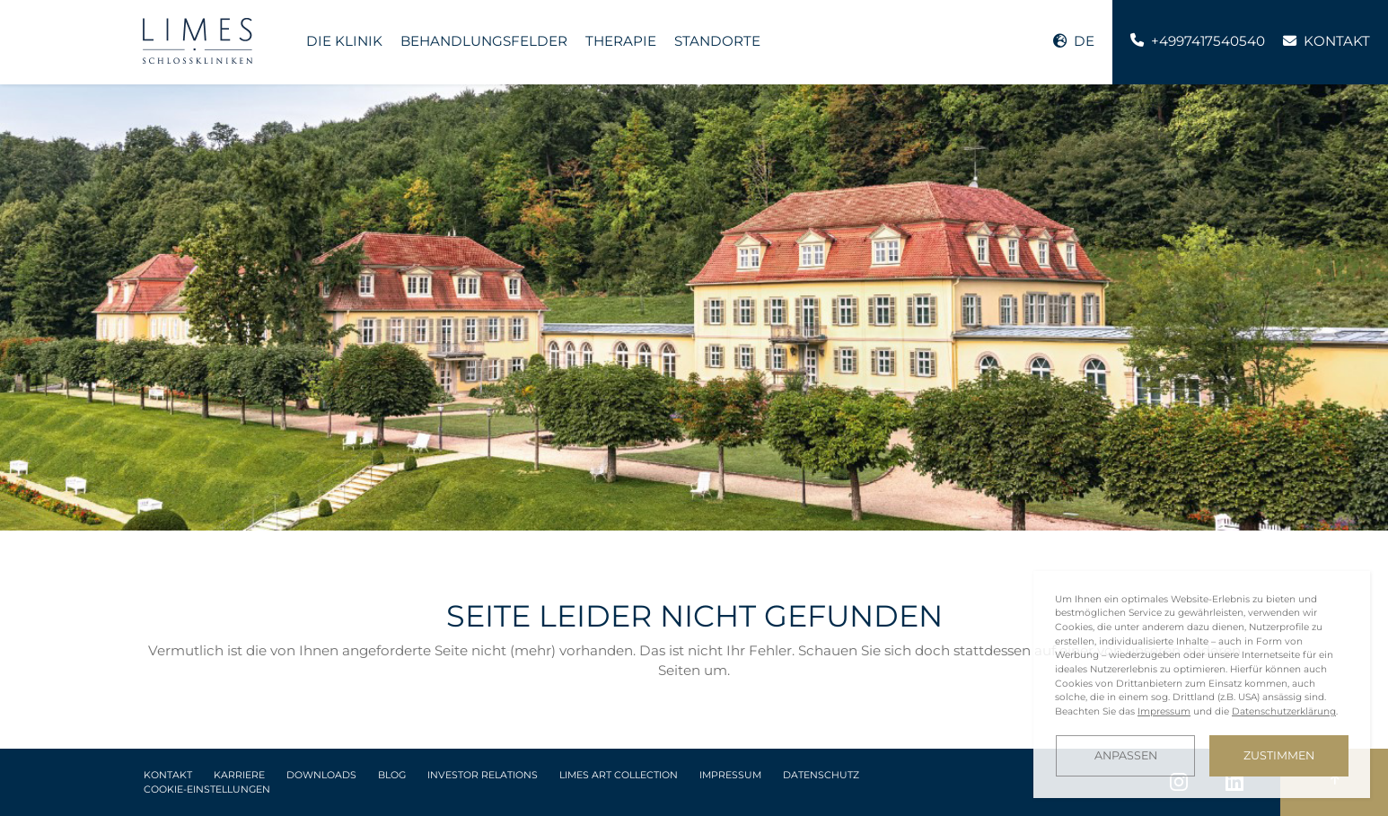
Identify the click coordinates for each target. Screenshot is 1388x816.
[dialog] (1201, 684)
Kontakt (168, 775)
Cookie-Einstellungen (207, 789)
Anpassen (1125, 755)
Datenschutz (821, 775)
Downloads (321, 775)
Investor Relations (482, 775)
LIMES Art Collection (618, 775)
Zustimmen (1278, 755)
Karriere (239, 775)
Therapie (620, 40)
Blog (392, 775)
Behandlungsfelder (483, 40)
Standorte (717, 40)
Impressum (730, 775)
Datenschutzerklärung (1284, 711)
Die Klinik (344, 40)
